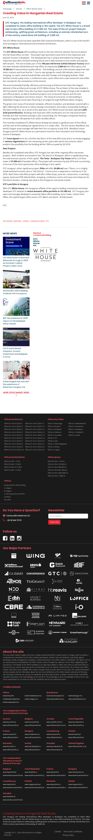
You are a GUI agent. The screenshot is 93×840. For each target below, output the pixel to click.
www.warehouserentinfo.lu (12, 787)
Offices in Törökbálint (75, 432)
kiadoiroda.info (8, 696)
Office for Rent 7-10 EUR (12, 464)
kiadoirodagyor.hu (31, 699)
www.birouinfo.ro (9, 746)
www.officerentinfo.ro (11, 750)
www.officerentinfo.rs (32, 750)
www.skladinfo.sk (9, 796)
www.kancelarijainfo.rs (33, 746)
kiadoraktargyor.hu (75, 696)
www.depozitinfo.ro (53, 784)
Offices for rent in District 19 (35, 441)
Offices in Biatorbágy (55, 423)
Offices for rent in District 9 (13, 447)
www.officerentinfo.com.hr (56, 725)
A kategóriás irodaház (37, 221)
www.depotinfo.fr (52, 772)
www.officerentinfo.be (33, 725)
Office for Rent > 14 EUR (12, 470)
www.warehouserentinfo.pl (34, 787)
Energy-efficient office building (14, 485)
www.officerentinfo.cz (76, 725)
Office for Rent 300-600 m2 (57, 467)
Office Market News (34, 9)
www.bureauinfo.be (32, 722)
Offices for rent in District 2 (13, 426)
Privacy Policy (68, 835)
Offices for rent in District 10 (14, 450)
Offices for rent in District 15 (35, 435)
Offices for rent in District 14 (35, 432)
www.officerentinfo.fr (10, 737)
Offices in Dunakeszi (55, 435)
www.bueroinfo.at (9, 722)
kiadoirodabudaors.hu (11, 702)
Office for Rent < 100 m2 (56, 461)
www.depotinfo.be (9, 772)
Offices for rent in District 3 (13, 429)
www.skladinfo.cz (31, 772)
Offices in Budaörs (54, 426)
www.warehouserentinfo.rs (78, 787)
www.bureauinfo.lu (53, 734)
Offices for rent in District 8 (13, 444)
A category (8, 488)
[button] (88, 3)
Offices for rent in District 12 (35, 426)
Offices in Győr (53, 441)
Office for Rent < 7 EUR (12, 461)
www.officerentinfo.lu (54, 737)
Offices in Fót (52, 438)
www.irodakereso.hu (32, 734)
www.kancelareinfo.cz (76, 722)
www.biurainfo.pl (74, 734)
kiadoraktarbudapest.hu (55, 696)
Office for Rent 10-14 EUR (13, 467)
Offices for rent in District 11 (35, 423)
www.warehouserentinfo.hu (78, 775)
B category (8, 491)
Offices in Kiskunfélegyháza (57, 444)
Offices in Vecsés (74, 435)
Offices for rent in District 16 (35, 438)
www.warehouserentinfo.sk (13, 800)
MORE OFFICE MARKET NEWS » (16, 393)
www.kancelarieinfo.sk (54, 746)
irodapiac (26, 221)
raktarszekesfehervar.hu (77, 699)
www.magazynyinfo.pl (33, 784)
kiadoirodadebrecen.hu (33, 696)
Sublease (7, 497)
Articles (19, 9)
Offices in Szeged (54, 450)
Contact (57, 831)
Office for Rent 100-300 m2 (57, 464)
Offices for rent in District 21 (35, 444)
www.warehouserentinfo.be (13, 775)
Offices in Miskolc (54, 447)
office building (7, 221)
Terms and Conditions (72, 831)
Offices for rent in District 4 (13, 432)
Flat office (7, 500)
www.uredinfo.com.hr (54, 722)
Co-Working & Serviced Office (14, 494)
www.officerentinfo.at (11, 725)
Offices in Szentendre (75, 426)
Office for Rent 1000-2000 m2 (58, 473)
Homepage (7, 9)
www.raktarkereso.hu (76, 772)
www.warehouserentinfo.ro (56, 787)
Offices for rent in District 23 (35, 450)
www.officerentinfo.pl (76, 737)
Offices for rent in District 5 (13, 435)
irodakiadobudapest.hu (11, 699)
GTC (47, 221)
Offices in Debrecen (55, 432)
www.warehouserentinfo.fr (56, 775)
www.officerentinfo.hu (33, 737)
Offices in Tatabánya (75, 429)
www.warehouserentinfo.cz (34, 775)
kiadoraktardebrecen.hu (55, 699)
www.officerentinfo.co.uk (77, 746)
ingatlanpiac (17, 221)
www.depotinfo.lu (9, 784)
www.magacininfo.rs (75, 784)
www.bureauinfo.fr (9, 734)
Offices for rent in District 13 (35, 429)
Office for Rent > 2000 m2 (56, 476)
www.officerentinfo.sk (54, 750)
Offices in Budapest (54, 429)
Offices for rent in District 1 (13, 423)
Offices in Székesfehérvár (77, 423)
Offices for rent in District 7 (13, 441)
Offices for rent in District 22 (35, 447)
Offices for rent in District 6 (13, 438)
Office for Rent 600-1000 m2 (57, 470)
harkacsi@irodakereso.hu (16, 515)
